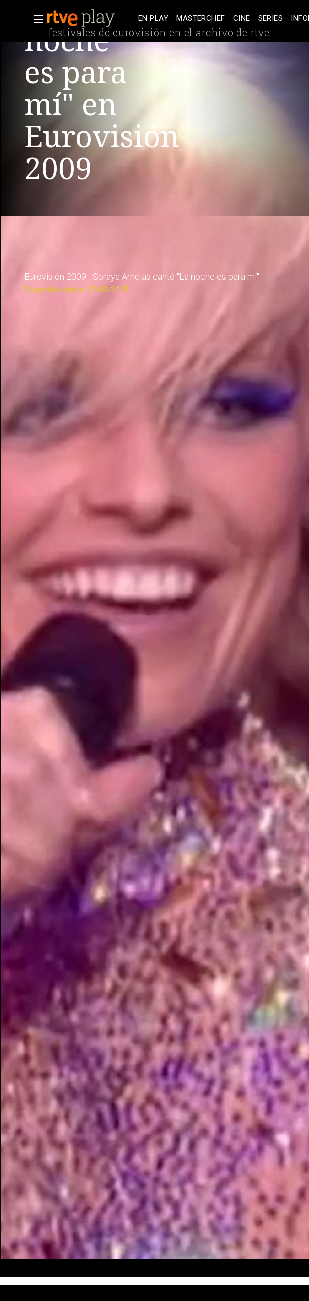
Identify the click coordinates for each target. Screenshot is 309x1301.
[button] (35, 19)
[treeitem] (153, 18)
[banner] (90, 18)
